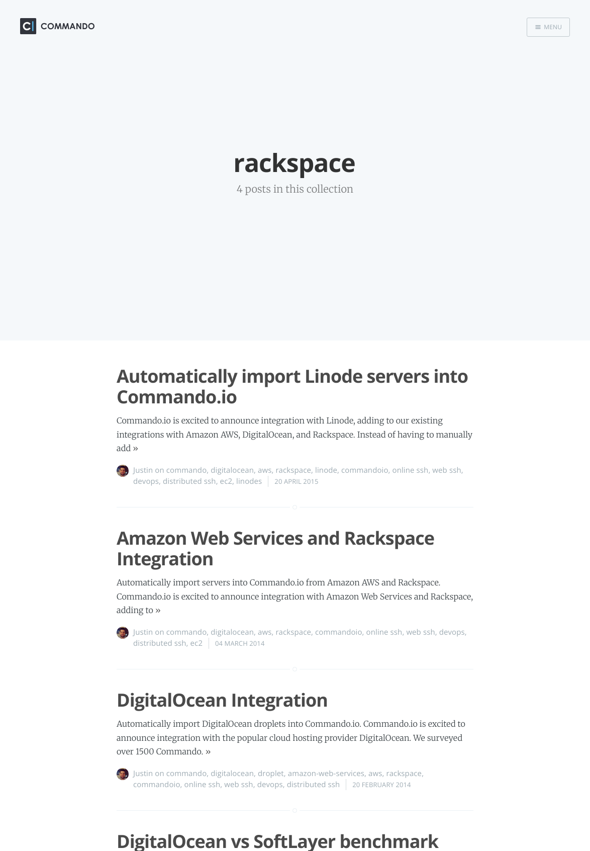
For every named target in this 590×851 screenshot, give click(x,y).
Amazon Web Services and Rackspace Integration (275, 548)
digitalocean (232, 470)
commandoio (364, 470)
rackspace (293, 470)
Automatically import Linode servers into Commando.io (292, 386)
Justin (143, 470)
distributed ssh (189, 481)
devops (146, 481)
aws (264, 470)
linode (326, 470)
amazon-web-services (326, 774)
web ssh (446, 470)
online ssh (410, 470)
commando (186, 470)
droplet (271, 774)
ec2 (226, 481)
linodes (249, 481)
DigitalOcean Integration (222, 700)
